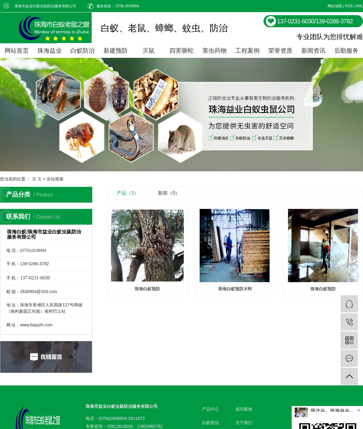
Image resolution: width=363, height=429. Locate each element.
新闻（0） (169, 193)
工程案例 (247, 50)
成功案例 (243, 409)
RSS (349, 6)
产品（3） (128, 193)
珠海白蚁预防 (147, 288)
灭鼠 (148, 50)
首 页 (37, 179)
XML (359, 6)
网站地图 (335, 6)
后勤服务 (346, 50)
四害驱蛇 (181, 50)
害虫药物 (214, 50)
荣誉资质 (280, 50)
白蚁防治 (82, 50)
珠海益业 (50, 50)
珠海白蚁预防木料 (235, 288)
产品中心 (210, 409)
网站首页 (17, 50)
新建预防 (115, 50)
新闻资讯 (313, 50)
